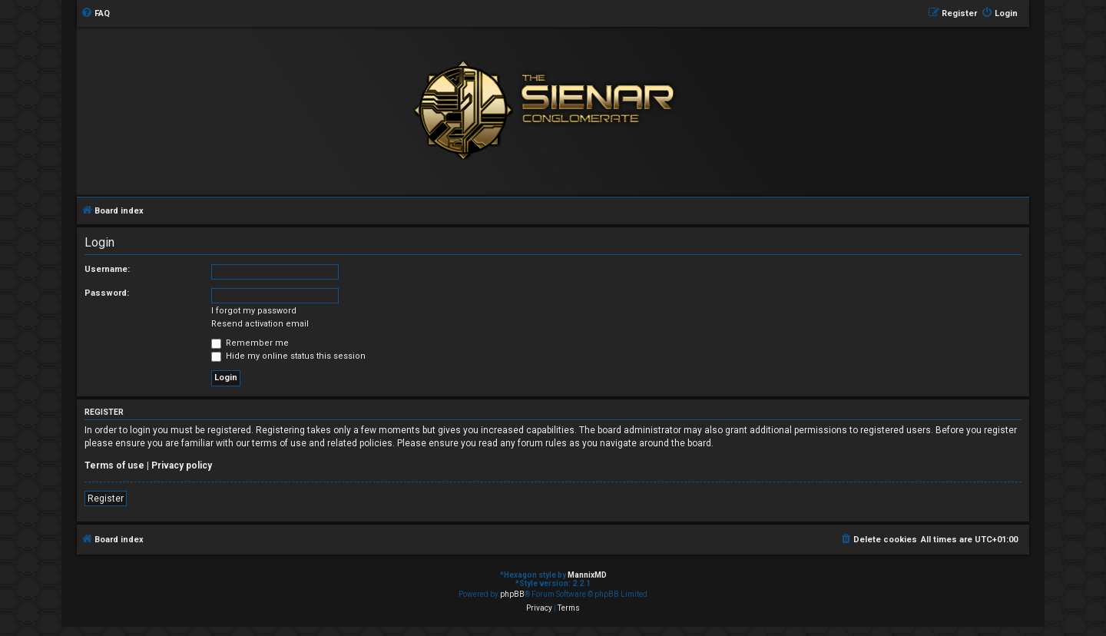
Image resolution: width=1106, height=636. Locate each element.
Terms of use (114, 465)
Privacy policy (181, 465)
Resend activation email (260, 324)
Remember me (250, 343)
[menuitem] (95, 14)
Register (106, 498)
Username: (107, 269)
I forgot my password (253, 311)
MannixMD (587, 575)
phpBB (512, 594)
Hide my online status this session (288, 356)
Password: (106, 293)
